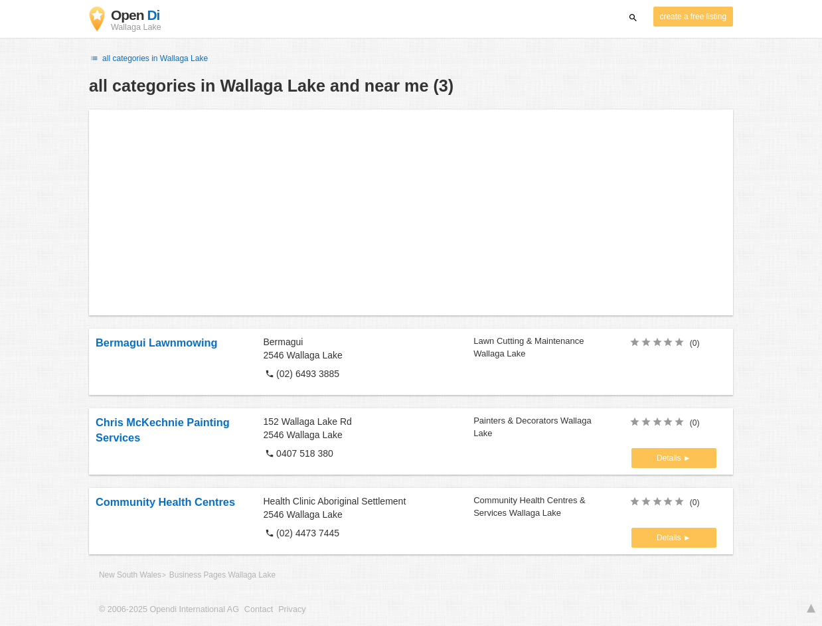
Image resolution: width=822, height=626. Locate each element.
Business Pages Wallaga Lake (222, 575)
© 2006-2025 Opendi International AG (169, 609)
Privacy (291, 609)
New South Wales (130, 575)
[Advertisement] (411, 212)
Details (670, 458)
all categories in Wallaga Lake (148, 58)
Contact (258, 609)
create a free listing (693, 16)
